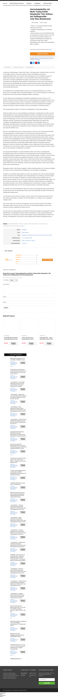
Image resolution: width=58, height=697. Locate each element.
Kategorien (29, 3)
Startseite (5, 3)
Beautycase (24, 235)
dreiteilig (30, 235)
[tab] (7, 67)
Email (4, 302)
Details (50, 49)
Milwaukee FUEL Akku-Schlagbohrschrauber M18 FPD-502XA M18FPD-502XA (17, 636)
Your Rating (6, 280)
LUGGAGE (24, 243)
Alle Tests (23, 675)
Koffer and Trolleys (47, 3)
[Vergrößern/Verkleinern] (4, 695)
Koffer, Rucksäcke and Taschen (17, 3)
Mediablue (24, 230)
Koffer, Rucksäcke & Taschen (28, 240)
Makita (11, 366)
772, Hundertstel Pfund (27, 238)
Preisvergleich (24, 673)
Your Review (6, 284)
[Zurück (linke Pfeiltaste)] (0, 694)
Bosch (11, 455)
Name (5, 297)
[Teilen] (2, 695)
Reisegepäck (37, 3)
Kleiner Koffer (42, 235)
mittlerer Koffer (48, 235)
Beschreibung (8, 67)
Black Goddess (25, 232)
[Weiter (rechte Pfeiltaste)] (2, 694)
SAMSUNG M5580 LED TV (16, 659)
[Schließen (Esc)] (0, 695)
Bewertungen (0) (31, 67)
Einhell (11, 655)
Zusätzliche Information (19, 67)
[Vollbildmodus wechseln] (3, 695)
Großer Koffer (35, 235)
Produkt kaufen (38, 54)
